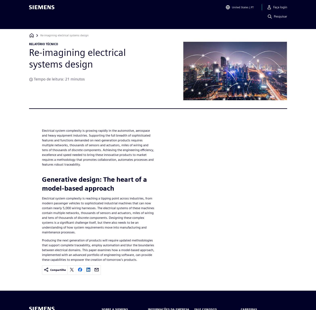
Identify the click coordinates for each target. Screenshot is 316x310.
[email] (97, 270)
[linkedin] (88, 270)
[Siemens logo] (41, 9)
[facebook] (80, 270)
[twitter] (72, 270)
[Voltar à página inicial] (31, 35)
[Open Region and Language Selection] (239, 9)
